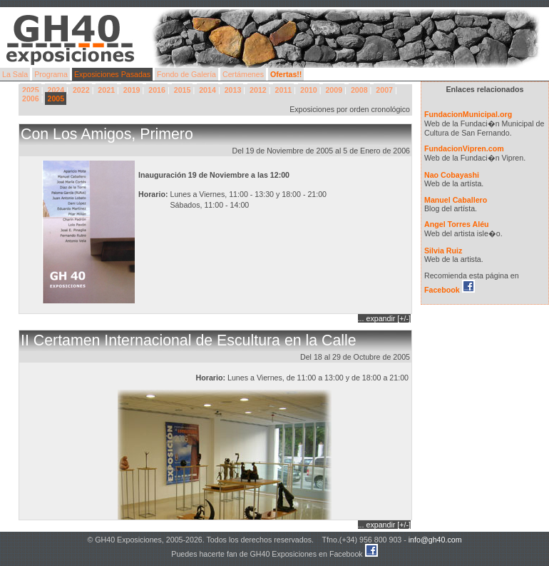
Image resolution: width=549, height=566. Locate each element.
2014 (207, 90)
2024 (55, 90)
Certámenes (243, 74)
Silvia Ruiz (443, 250)
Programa (51, 74)
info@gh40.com (435, 539)
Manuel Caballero (455, 200)
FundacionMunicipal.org (468, 114)
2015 (182, 90)
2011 (283, 90)
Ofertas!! (286, 74)
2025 (30, 90)
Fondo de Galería (186, 74)
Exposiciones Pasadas (112, 74)
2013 (233, 90)
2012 (258, 90)
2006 (30, 98)
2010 (308, 90)
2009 (333, 90)
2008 (359, 90)
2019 (131, 90)
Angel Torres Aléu (456, 224)
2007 (384, 90)
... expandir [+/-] (384, 318)
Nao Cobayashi (451, 175)
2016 (156, 90)
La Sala (15, 74)
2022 (81, 90)
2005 (55, 98)
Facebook (449, 289)
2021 (106, 90)
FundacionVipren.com (464, 148)
